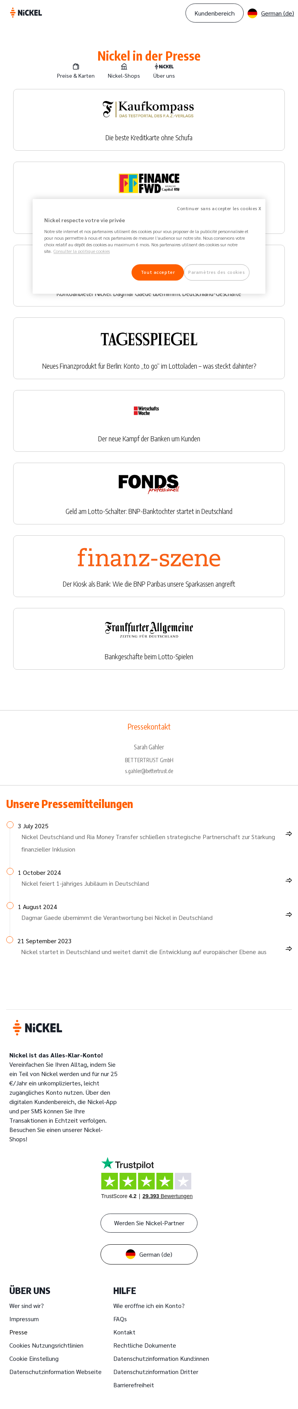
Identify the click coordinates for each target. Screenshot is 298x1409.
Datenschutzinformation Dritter (155, 1371)
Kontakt (124, 1332)
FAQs (120, 1319)
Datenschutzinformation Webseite (55, 1371)
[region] (149, 246)
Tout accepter (158, 272)
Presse (18, 1332)
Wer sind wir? (26, 1305)
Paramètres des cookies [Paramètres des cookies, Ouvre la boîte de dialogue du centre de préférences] (216, 272)
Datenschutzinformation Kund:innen (161, 1358)
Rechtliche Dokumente (144, 1345)
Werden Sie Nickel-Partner (149, 1223)
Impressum (24, 1319)
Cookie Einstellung (34, 1358)
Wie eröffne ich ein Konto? (149, 1305)
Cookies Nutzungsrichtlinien (46, 1345)
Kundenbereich (214, 13)
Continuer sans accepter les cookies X (219, 208)
